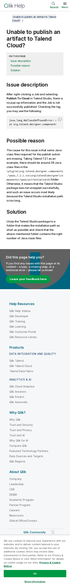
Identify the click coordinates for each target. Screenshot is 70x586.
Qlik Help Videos (20, 310)
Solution (15, 70)
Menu (65, 7)
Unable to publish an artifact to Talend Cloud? (34, 18)
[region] (35, 560)
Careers (14, 510)
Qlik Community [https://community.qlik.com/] (34, 532)
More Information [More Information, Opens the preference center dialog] (34, 581)
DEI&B (13, 494)
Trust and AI (17, 435)
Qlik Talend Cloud (20, 365)
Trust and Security (21, 424)
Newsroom (16, 515)
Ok (35, 573)
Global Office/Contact (23, 520)
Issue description (21, 60)
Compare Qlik (18, 445)
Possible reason (20, 65)
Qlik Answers (17, 391)
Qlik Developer (18, 316)
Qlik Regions (17, 461)
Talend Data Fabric (21, 371)
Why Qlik (15, 419)
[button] (60, 119)
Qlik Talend (16, 360)
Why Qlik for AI (18, 440)
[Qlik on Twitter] (53, 532)
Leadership (16, 484)
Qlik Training (17, 321)
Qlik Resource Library (23, 337)
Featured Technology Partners (28, 451)
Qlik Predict (16, 396)
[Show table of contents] (7, 16)
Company (15, 478)
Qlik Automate (18, 402)
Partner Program (19, 505)
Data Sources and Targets (26, 456)
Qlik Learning (17, 326)
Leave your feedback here (28, 279)
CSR (12, 489)
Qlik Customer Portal (22, 331)
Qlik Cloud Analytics (22, 386)
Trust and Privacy (20, 430)
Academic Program (21, 499)
